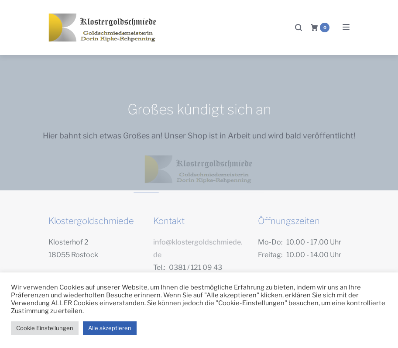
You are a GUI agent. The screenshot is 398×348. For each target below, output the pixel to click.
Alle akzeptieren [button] (109, 327)
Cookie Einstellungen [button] (44, 327)
